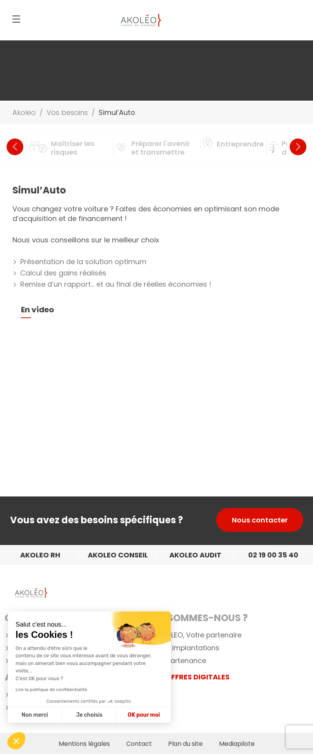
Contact (139, 744)
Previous (15, 146)
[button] (16, 740)
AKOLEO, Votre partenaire (199, 635)
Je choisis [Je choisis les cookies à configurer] (89, 715)
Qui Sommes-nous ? (198, 617)
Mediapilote (237, 744)
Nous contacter (260, 520)
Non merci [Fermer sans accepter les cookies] (34, 715)
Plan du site (185, 744)
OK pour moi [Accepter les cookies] (144, 715)
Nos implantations (188, 648)
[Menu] (16, 19)
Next (298, 146)
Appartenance (181, 660)
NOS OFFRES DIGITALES (189, 677)
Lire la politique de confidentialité (51, 689)
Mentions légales (84, 744)
